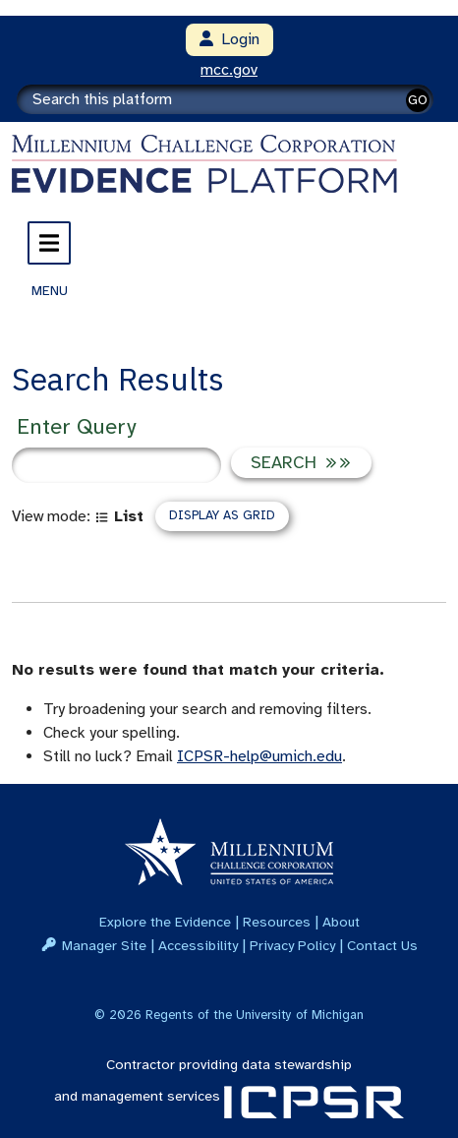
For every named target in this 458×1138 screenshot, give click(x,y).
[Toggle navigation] (49, 243)
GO (418, 99)
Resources (277, 921)
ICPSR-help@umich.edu (259, 756)
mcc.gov (229, 70)
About (341, 921)
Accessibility (198, 945)
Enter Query (76, 426)
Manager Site (104, 945)
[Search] (225, 99)
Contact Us (382, 945)
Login (229, 39)
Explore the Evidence (165, 921)
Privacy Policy (292, 945)
